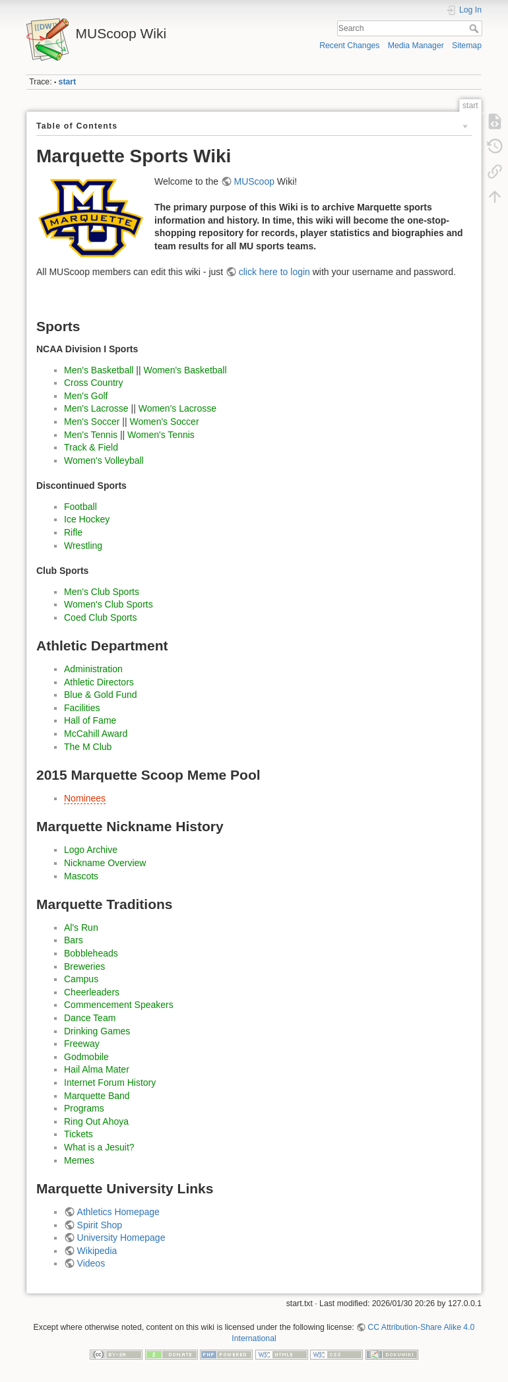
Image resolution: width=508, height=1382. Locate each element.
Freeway (82, 1043)
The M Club (87, 746)
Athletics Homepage (118, 1212)
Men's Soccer (91, 421)
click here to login (274, 272)
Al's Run (81, 927)
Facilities (82, 708)
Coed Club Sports (100, 617)
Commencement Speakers (119, 1004)
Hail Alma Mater (96, 1069)
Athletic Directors (99, 682)
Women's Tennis (161, 434)
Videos (91, 1263)
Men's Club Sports (101, 591)
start (68, 81)
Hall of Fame (90, 720)
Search (475, 28)
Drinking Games (97, 1031)
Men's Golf (86, 396)
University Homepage (121, 1237)
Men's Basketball (98, 370)
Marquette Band (97, 1095)
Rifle (73, 532)
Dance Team (89, 1018)
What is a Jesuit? (99, 1147)
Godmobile (86, 1057)
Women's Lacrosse (177, 408)
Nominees (85, 798)
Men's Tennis (90, 434)
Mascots (81, 876)
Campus (81, 979)
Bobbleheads (91, 953)
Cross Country (93, 382)
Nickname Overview (105, 863)
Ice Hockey (87, 519)
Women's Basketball (184, 370)
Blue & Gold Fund (100, 694)
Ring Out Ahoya (96, 1121)
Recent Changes (349, 45)
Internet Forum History (110, 1082)
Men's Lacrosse (96, 408)
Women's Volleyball (104, 460)
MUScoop (254, 181)
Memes (79, 1160)
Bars (73, 940)
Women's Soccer (164, 421)
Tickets (78, 1134)
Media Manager (416, 45)
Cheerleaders (91, 992)
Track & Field (91, 447)
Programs (84, 1108)
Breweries (84, 966)
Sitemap (467, 45)
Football (80, 506)
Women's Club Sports (108, 604)
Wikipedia (97, 1250)
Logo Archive (90, 849)
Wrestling (83, 545)
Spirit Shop (99, 1225)
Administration (93, 669)
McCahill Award (95, 733)
